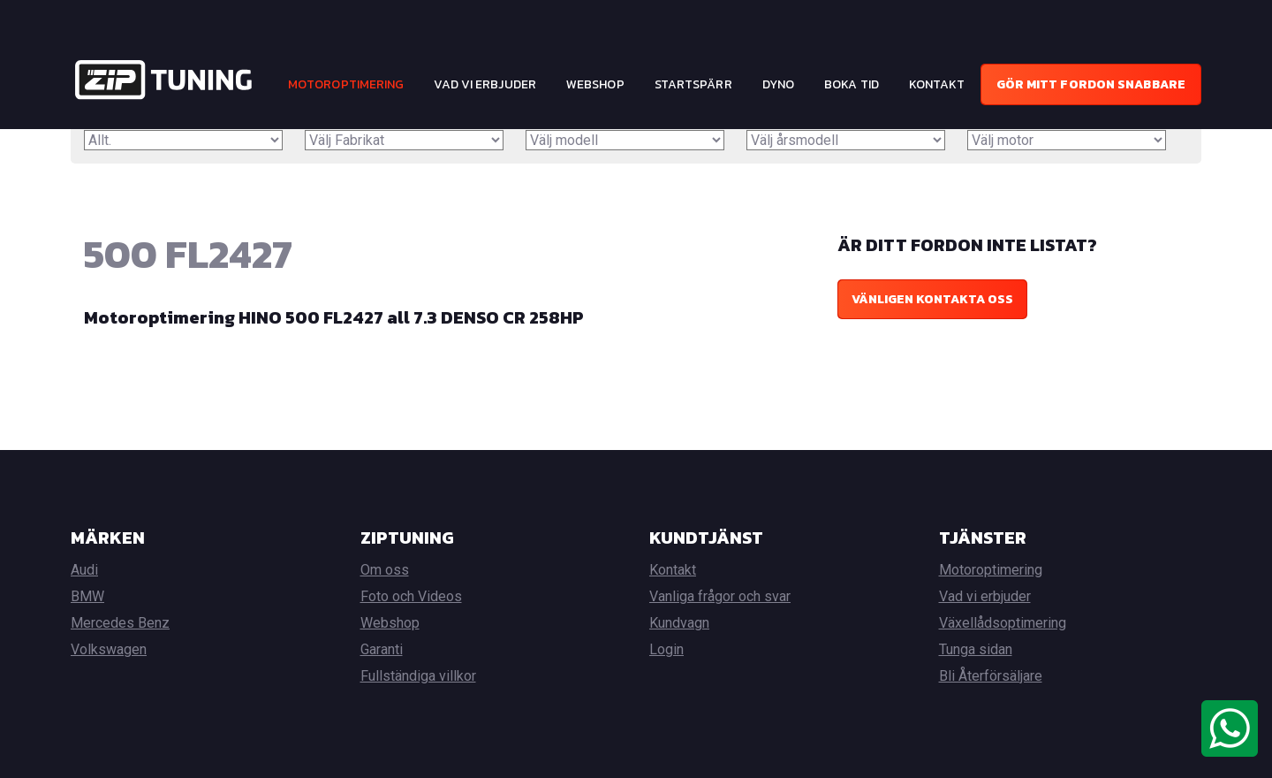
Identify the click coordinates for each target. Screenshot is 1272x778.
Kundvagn (679, 622)
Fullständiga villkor (418, 675)
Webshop (595, 84)
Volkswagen (109, 649)
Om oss (384, 569)
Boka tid (851, 84)
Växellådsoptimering (1002, 622)
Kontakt (937, 84)
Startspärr (693, 84)
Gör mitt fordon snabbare (1090, 84)
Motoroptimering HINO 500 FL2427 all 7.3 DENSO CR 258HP (334, 317)
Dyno (778, 84)
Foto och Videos (411, 596)
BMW (87, 596)
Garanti (381, 649)
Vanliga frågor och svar (720, 596)
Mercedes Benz (120, 622)
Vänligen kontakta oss (932, 299)
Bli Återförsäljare (990, 675)
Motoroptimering (346, 84)
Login (666, 649)
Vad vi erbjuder (485, 84)
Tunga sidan (975, 649)
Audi (84, 569)
